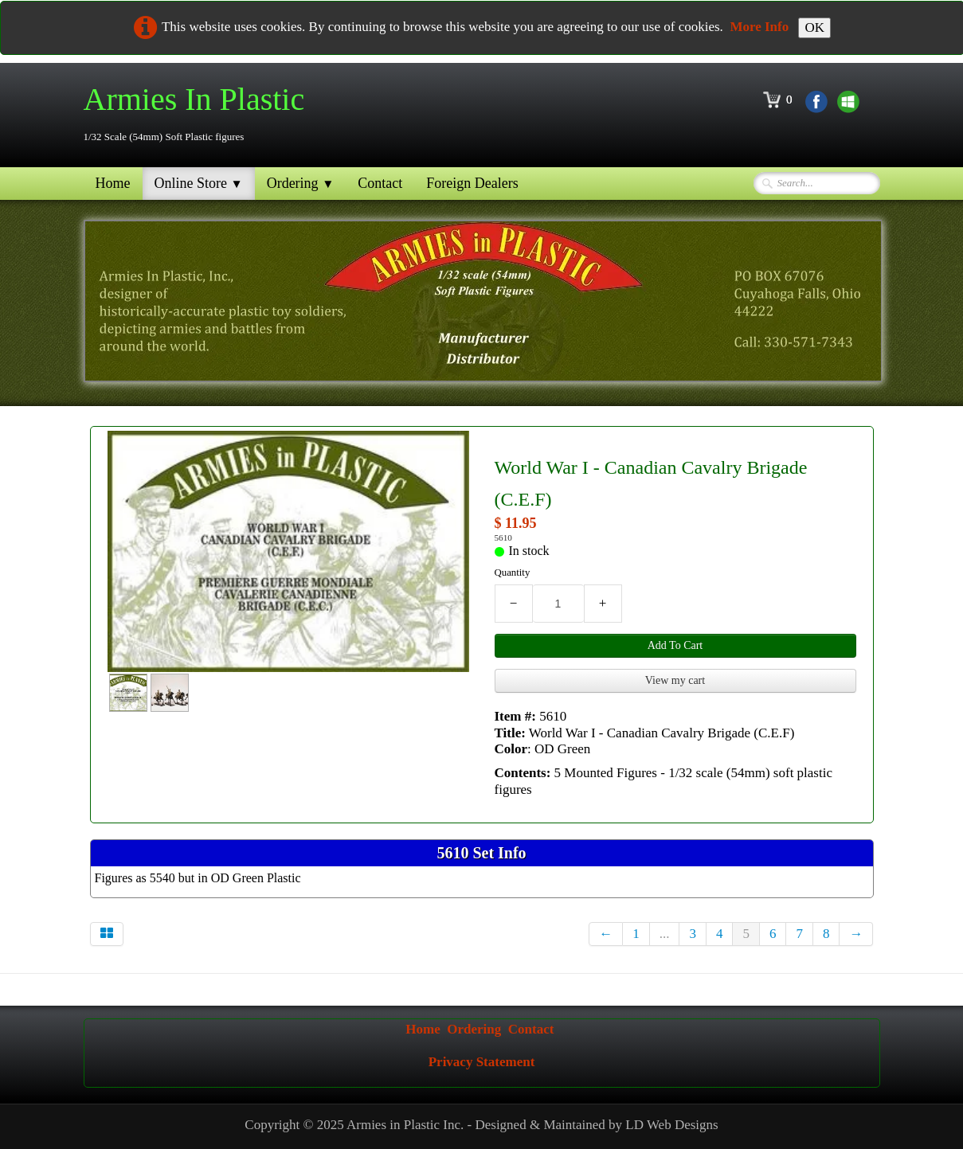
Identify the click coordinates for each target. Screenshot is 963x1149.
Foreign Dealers (472, 183)
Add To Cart (675, 645)
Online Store (199, 183)
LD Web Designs (671, 1124)
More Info (759, 26)
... (665, 933)
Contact (380, 183)
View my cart (675, 680)
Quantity (512, 572)
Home (113, 183)
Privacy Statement (482, 1061)
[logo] (200, 113)
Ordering (301, 183)
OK (814, 27)
